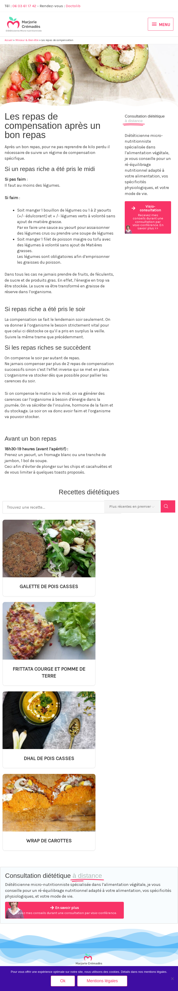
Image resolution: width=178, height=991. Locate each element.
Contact (140, 826)
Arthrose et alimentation (63, 851)
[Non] (172, 978)
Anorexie (53, 843)
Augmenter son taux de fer (65, 860)
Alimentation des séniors (21, 880)
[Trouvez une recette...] (58, 507)
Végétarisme (13, 842)
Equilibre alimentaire (18, 834)
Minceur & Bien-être (17, 826)
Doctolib (73, 5)
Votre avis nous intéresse (151, 905)
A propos (140, 842)
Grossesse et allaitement (21, 850)
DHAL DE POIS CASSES (44, 675)
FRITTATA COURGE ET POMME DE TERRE (134, 589)
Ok (62, 981)
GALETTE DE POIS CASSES (44, 586)
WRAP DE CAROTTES (134, 675)
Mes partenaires (145, 897)
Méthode (140, 834)
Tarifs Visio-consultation (150, 866)
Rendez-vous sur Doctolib (89, 965)
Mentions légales (146, 913)
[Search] (168, 507)
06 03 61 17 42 (24, 5)
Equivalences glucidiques (64, 876)
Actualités (141, 850)
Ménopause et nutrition (19, 872)
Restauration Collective (19, 903)
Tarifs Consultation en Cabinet (154, 858)
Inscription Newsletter (149, 889)
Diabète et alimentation (63, 868)
